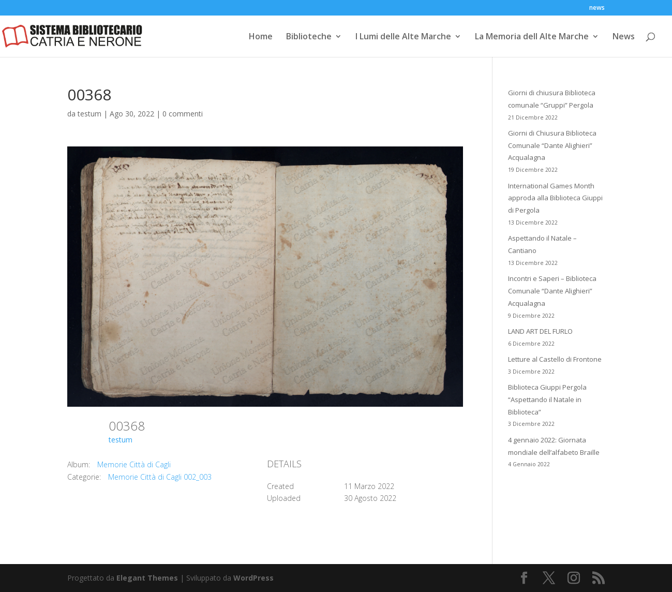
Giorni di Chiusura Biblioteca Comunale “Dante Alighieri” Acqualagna (552, 145)
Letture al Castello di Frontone (555, 359)
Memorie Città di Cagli (134, 464)
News (624, 37)
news (597, 8)
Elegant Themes (147, 578)
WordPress (253, 578)
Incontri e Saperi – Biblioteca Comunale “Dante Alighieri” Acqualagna (552, 291)
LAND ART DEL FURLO (540, 331)
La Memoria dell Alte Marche (532, 37)
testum (89, 114)
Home (261, 37)
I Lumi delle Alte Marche (403, 37)
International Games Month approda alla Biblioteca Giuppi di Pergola (555, 198)
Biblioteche (309, 37)
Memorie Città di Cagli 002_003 (160, 477)
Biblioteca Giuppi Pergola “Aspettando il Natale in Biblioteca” (547, 399)
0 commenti (182, 114)
